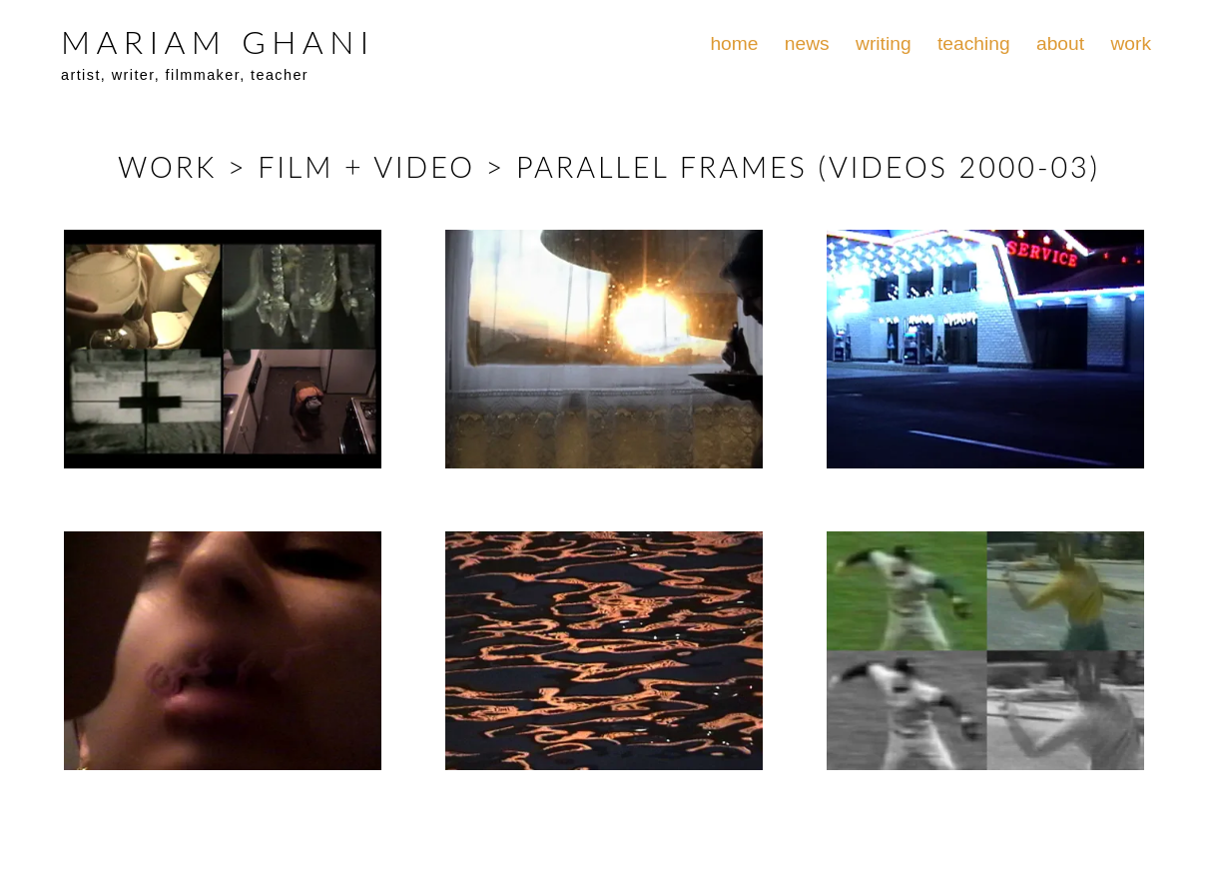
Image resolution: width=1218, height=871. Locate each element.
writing (883, 43)
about (1060, 43)
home (734, 43)
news (807, 43)
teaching (973, 43)
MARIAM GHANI (217, 41)
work (1130, 43)
